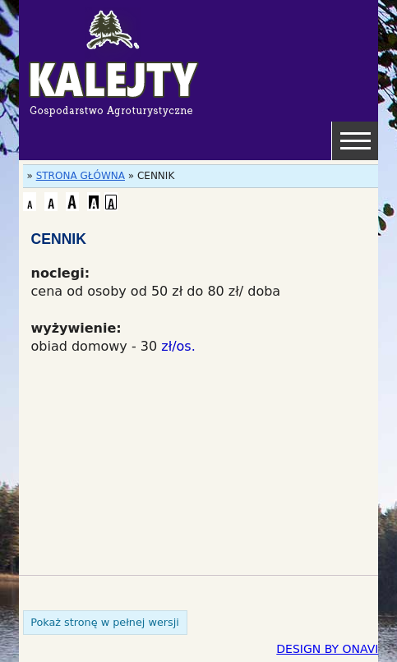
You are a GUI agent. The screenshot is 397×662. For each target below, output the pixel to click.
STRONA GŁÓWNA (80, 176)
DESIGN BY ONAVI (327, 648)
